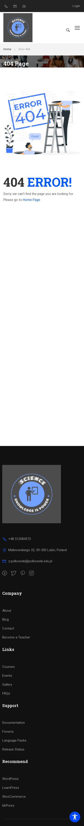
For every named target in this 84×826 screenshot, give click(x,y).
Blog (5, 619)
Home (7, 49)
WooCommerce (14, 797)
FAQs (6, 693)
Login (76, 6)
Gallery (7, 685)
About (6, 611)
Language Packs (14, 740)
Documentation (13, 723)
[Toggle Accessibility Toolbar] (75, 817)
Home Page (31, 200)
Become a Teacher (16, 637)
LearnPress (10, 788)
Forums (8, 732)
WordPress (10, 779)
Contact (8, 628)
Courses (8, 667)
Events (7, 676)
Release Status (13, 749)
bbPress (8, 806)
